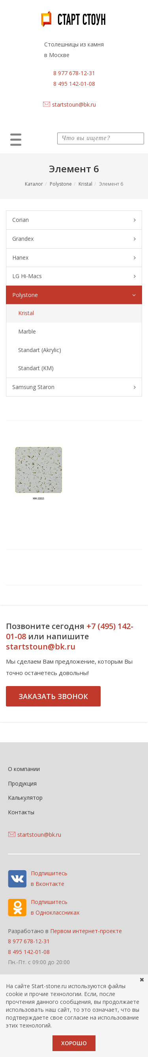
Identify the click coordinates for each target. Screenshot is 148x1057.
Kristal (85, 184)
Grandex (74, 239)
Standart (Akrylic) (39, 350)
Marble (27, 331)
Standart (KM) (36, 368)
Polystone (61, 184)
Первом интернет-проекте (86, 931)
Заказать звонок (53, 696)
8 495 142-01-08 (74, 83)
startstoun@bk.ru (74, 104)
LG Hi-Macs (74, 276)
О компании (24, 769)
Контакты (21, 812)
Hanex (74, 258)
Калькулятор (25, 797)
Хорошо (74, 1043)
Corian (74, 220)
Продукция (22, 783)
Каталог (34, 184)
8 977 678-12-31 (74, 73)
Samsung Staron (74, 387)
